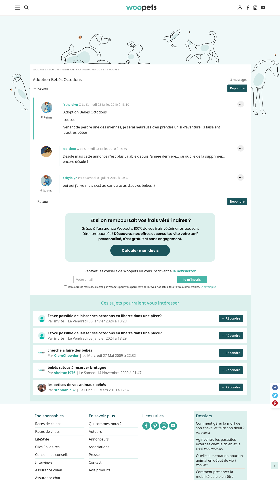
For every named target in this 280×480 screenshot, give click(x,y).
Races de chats (47, 431)
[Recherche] (26, 7)
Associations (99, 446)
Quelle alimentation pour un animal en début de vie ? (219, 460)
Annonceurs (99, 439)
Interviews (43, 462)
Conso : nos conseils (52, 454)
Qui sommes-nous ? (105, 423)
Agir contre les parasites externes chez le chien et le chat (218, 444)
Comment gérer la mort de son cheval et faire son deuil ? (220, 428)
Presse (94, 454)
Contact (95, 462)
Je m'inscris (192, 280)
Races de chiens (48, 423)
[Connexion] (240, 7)
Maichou (45, 151)
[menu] (18, 8)
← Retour (41, 88)
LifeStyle (42, 439)
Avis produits (99, 470)
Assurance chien (48, 470)
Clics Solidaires (47, 446)
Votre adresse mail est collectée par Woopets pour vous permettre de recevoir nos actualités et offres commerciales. (140, 286)
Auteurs (95, 431)
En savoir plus (208, 287)
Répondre (237, 88)
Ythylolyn (46, 107)
